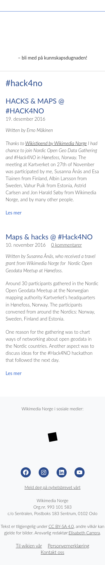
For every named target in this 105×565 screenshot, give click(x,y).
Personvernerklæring (68, 546)
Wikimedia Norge (52, 37)
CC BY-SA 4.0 (61, 526)
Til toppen (93, 553)
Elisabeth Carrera (84, 532)
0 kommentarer (66, 245)
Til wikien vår (29, 546)
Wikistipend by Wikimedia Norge (56, 143)
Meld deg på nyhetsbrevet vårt (53, 487)
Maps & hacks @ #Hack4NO (49, 236)
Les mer (14, 213)
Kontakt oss (52, 552)
